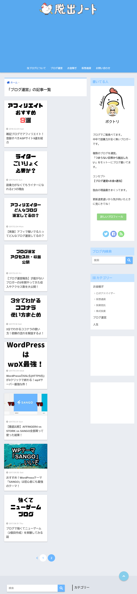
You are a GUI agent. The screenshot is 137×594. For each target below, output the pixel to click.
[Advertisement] (68, 41)
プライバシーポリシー (62, 584)
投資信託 (101, 305)
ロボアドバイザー (105, 293)
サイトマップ (83, 584)
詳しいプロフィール (111, 216)
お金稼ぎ (72, 68)
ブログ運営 (57, 68)
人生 (96, 324)
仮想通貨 (86, 68)
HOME (68, 578)
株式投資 (101, 311)
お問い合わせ (103, 68)
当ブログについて (36, 68)
